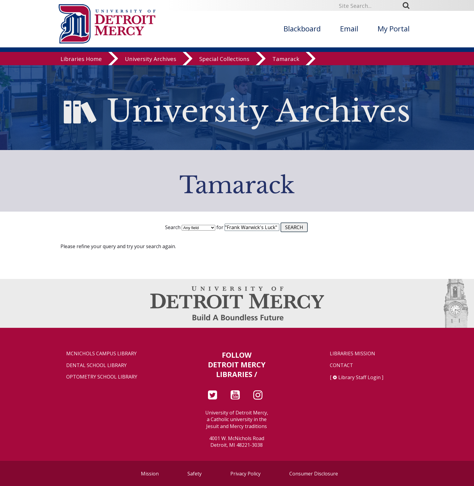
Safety (194, 473)
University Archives (150, 58)
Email (349, 29)
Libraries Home (81, 58)
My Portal (394, 29)
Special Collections (224, 58)
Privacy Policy (245, 473)
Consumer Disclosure (313, 473)
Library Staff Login (359, 377)
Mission (150, 473)
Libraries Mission (352, 354)
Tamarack (285, 58)
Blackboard (302, 29)
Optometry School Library (101, 377)
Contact (341, 365)
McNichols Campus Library (101, 354)
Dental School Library (96, 365)
